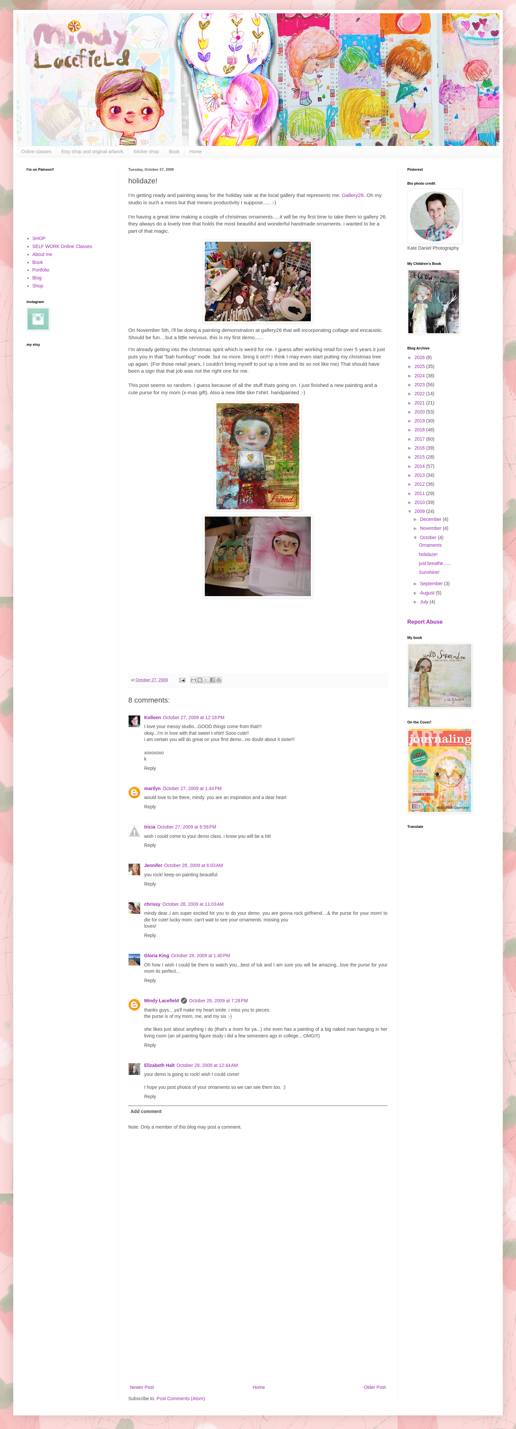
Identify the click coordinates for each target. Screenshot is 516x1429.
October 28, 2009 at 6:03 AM (193, 865)
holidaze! (428, 554)
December (431, 519)
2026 (420, 357)
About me (42, 254)
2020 (420, 411)
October (429, 537)
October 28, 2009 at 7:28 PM (218, 1000)
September (432, 583)
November (431, 528)
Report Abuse (425, 622)
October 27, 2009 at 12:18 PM (194, 717)
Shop (37, 285)
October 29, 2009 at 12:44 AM (207, 1065)
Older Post (375, 1387)
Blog (37, 277)
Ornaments (430, 545)
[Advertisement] (257, 1328)
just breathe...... (435, 563)
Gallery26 (353, 195)
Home (196, 151)
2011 (420, 493)
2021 (420, 402)
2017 (420, 439)
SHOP (39, 238)
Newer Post (142, 1387)
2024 (420, 375)
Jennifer (153, 865)
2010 (420, 502)
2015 (420, 457)
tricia (149, 827)
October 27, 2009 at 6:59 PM (186, 827)
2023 (420, 384)
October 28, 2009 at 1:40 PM (200, 955)
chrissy (152, 904)
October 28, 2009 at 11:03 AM (193, 904)
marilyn (152, 788)
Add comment (146, 1111)
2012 (420, 484)
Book (174, 151)
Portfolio (40, 270)
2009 (420, 511)
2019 (420, 420)
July (425, 601)
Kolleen (152, 717)
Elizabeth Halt (159, 1065)
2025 (420, 366)
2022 (420, 393)
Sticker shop (146, 151)
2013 (420, 475)
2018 (420, 429)
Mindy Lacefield (161, 1000)
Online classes (36, 151)
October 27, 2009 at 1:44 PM (192, 788)
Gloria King (156, 955)
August (427, 592)
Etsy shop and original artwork (92, 151)
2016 (420, 448)
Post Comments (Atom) (181, 1398)
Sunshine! (429, 572)
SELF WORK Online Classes (62, 246)
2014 (420, 466)
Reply (150, 768)
